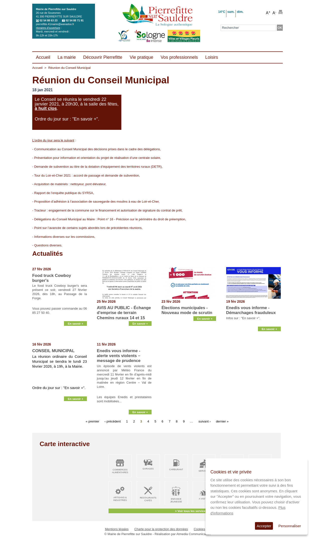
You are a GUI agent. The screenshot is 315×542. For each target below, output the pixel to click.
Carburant (176, 469)
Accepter (264, 526)
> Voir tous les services (191, 510)
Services (204, 471)
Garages (148, 468)
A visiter (204, 498)
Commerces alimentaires (120, 471)
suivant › (205, 421)
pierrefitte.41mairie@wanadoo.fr (55, 24)
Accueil (37, 68)
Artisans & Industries (120, 498)
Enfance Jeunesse (176, 500)
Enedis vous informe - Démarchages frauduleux (251, 310)
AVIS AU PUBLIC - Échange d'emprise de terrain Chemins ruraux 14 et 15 (124, 312)
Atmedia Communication (193, 534)
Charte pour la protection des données (161, 529)
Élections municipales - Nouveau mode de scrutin (186, 310)
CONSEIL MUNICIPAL (53, 350)
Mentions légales (116, 529)
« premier (92, 421)
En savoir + (75, 336)
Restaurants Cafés (148, 499)
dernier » (222, 421)
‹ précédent (113, 421)
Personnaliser (289, 526)
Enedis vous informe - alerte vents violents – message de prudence (119, 355)
